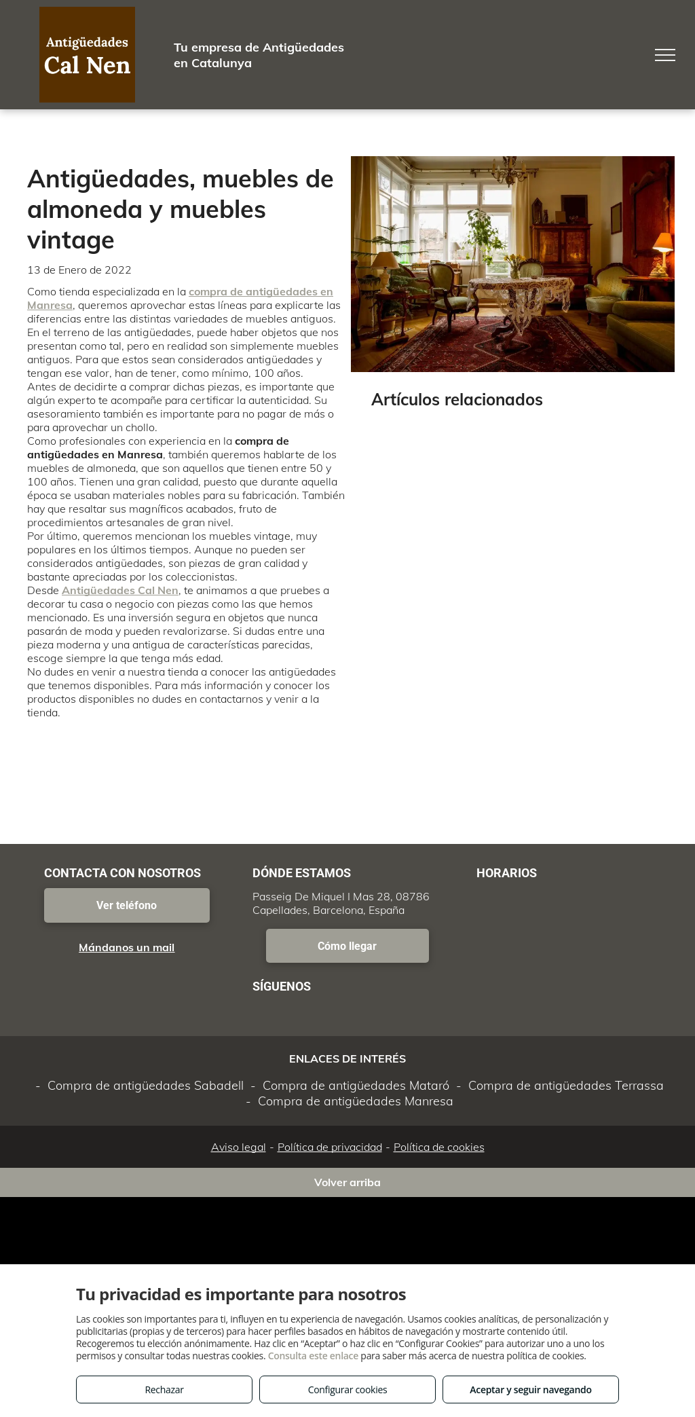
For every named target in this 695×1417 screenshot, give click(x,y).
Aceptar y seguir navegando (530, 1389)
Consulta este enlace (313, 1355)
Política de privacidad (330, 1147)
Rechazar (164, 1389)
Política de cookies (439, 1147)
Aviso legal (238, 1147)
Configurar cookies (348, 1389)
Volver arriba (347, 1182)
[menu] (665, 55)
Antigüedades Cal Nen (120, 590)
